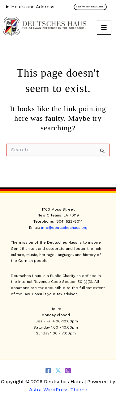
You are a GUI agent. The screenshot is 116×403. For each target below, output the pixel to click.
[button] (92, 7)
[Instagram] (68, 370)
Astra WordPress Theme (58, 390)
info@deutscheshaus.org (64, 227)
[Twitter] (58, 370)
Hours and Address (32, 7)
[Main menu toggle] (104, 27)
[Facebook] (48, 370)
